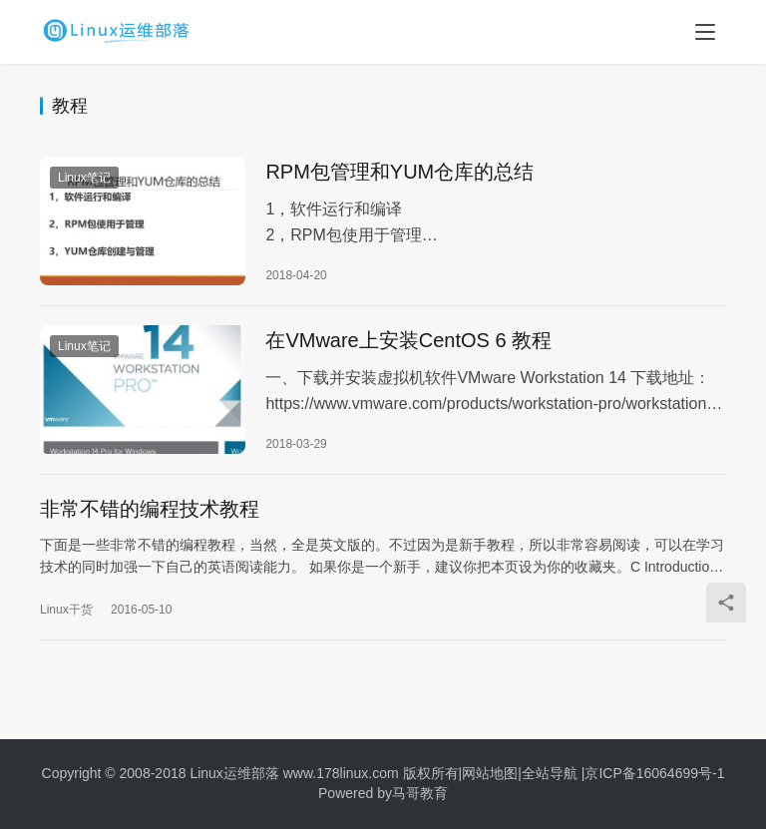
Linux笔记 (84, 179)
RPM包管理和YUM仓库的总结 (399, 173)
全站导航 (549, 773)
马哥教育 (420, 793)
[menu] (705, 32)
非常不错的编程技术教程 (149, 516)
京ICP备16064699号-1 (654, 773)
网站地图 (490, 773)
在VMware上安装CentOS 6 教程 (408, 344)
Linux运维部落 (234, 773)
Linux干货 (66, 616)
